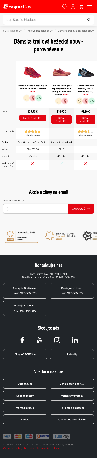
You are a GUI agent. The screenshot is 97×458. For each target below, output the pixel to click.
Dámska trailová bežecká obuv (75, 30)
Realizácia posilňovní (36, 277)
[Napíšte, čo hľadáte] (48, 20)
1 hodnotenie (85, 135)
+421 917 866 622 (71, 291)
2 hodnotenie (33, 135)
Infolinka (36, 274)
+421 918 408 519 (63, 277)
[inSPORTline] (17, 7)
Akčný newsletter (13, 200)
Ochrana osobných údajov (19, 448)
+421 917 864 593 (25, 308)
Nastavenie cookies (47, 448)
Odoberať (81, 208)
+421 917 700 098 (55, 274)
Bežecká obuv (13, 30)
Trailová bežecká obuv (39, 30)
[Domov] (4, 31)
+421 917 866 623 (25, 291)
